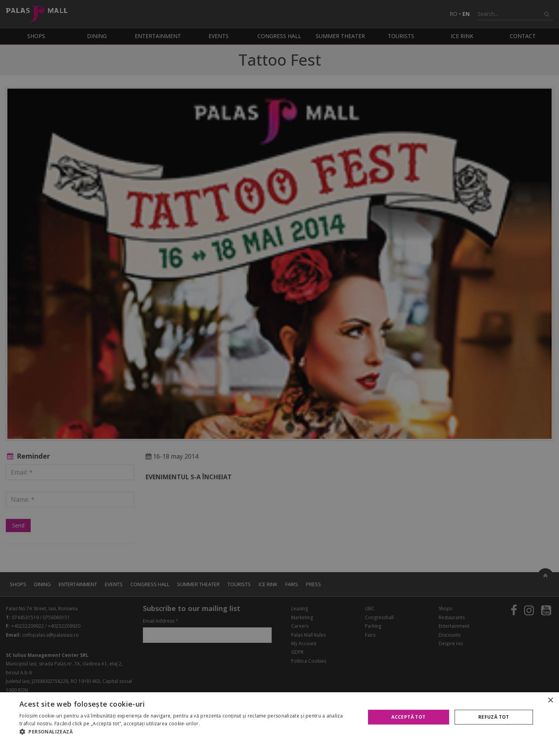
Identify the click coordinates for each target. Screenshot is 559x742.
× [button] (550, 701)
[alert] (279, 371)
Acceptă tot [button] (408, 717)
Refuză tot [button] (493, 717)
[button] (187, 732)
